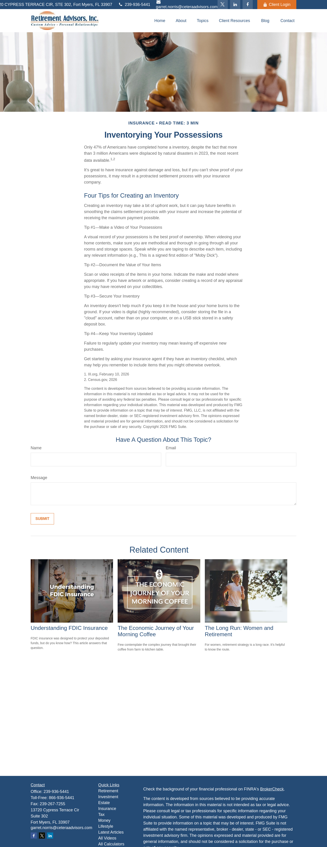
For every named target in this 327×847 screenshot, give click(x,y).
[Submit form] (42, 518)
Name (36, 448)
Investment (108, 797)
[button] (160, 20)
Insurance (107, 808)
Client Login (276, 4)
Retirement (108, 791)
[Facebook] (248, 4)
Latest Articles (111, 832)
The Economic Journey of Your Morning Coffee (156, 631)
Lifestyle (105, 826)
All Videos (107, 838)
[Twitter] (223, 4)
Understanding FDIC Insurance (69, 628)
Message (39, 477)
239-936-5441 (134, 4)
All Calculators (111, 844)
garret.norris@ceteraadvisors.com (61, 827)
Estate (104, 802)
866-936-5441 (61, 797)
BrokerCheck (272, 789)
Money (104, 820)
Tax (101, 814)
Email (171, 448)
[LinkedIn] (235, 4)
